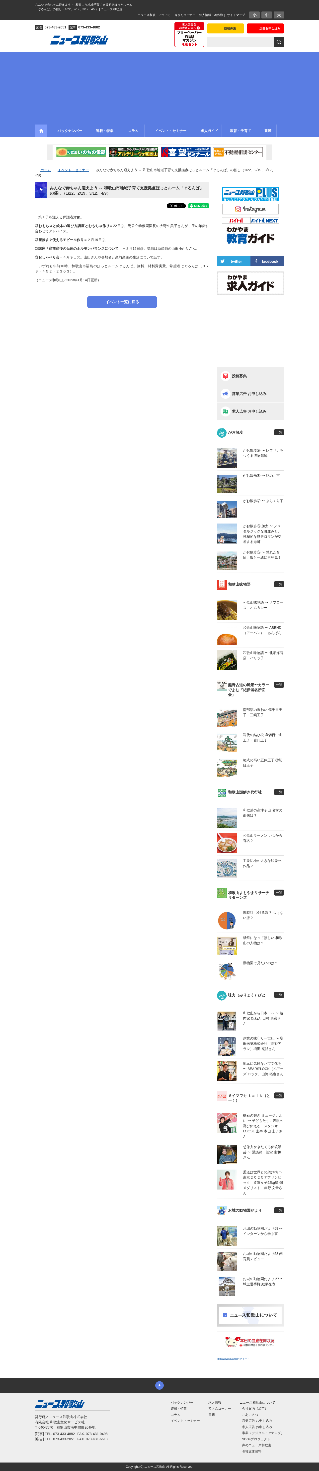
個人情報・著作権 (211, 15)
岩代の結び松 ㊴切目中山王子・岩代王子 (262, 737)
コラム (175, 1415)
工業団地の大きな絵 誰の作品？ (262, 863)
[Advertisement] (159, 87)
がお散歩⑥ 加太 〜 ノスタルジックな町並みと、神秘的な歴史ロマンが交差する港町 (262, 534)
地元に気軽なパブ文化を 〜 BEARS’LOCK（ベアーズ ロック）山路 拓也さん (263, 1069)
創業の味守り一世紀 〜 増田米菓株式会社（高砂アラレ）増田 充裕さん (263, 1043)
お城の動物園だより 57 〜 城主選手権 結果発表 (263, 1281)
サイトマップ (236, 15)
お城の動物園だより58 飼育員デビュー (263, 1256)
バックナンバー (182, 1402)
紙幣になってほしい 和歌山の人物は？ (262, 940)
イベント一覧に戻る (122, 302)
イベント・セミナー (185, 1421)
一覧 (279, 432)
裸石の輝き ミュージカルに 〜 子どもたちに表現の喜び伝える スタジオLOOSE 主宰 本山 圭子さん (263, 1125)
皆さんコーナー (184, 15)
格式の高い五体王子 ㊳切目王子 (262, 762)
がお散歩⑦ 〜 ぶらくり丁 (263, 501)
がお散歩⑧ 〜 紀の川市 (261, 476)
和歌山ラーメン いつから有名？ (262, 838)
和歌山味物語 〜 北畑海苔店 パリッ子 (263, 655)
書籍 (211, 1415)
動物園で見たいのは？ (260, 963)
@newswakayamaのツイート (233, 1358)
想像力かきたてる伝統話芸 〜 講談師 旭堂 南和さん (262, 1152)
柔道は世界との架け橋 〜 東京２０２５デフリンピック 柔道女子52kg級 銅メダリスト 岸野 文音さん (263, 1182)
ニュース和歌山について (154, 15)
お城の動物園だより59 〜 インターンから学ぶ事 (263, 1231)
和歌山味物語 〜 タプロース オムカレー (263, 605)
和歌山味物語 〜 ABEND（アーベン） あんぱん (262, 630)
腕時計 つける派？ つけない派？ (263, 915)
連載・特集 (179, 1408)
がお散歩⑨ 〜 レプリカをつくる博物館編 (263, 453)
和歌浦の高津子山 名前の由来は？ (262, 812)
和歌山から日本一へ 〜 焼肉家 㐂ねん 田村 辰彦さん (263, 1018)
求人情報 (214, 1402)
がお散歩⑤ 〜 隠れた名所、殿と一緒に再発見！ (262, 554)
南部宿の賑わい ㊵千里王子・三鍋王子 (262, 712)
